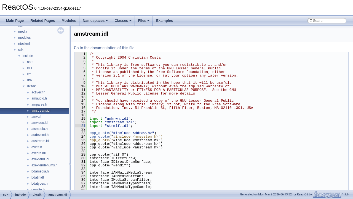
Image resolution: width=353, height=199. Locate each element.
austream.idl (40, 141)
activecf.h (38, 92)
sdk (20, 50)
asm (30, 62)
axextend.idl (40, 159)
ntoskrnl (24, 44)
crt (29, 74)
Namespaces (95, 21)
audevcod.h (40, 135)
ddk (29, 80)
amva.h (36, 117)
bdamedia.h (40, 171)
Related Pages (42, 21)
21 (80, 125)
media (22, 31)
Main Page (15, 21)
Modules (68, 21)
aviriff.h (36, 147)
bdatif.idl (37, 177)
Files (144, 21)
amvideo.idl (39, 123)
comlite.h (38, 190)
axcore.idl (38, 153)
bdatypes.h (39, 183)
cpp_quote (99, 132)
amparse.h (39, 104)
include (28, 56)
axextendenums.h (44, 165)
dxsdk (31, 86)
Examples (164, 21)
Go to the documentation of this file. (104, 48)
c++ (30, 68)
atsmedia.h (39, 129)
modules (24, 38)
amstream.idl (40, 110)
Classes (122, 21)
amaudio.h (39, 98)
